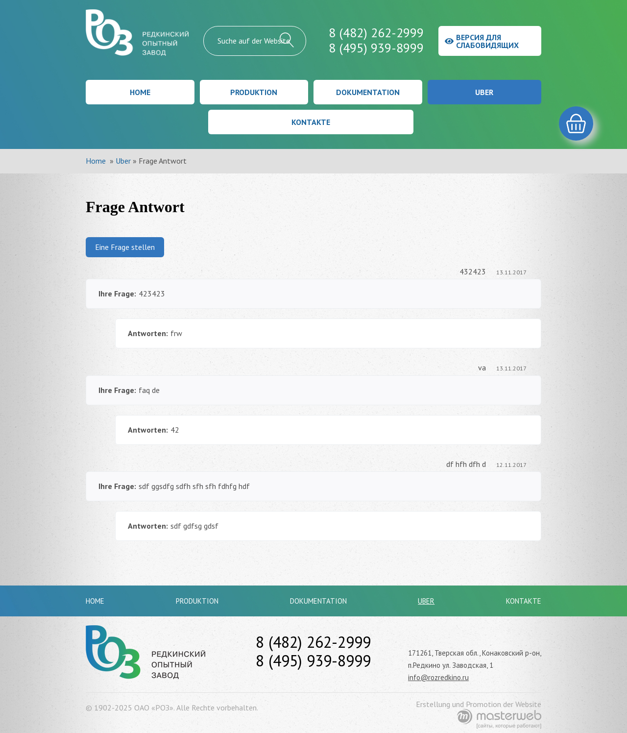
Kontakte (310, 122)
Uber (484, 92)
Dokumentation (368, 92)
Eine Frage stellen (125, 247)
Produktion (253, 92)
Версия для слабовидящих (482, 41)
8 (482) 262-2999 (376, 32)
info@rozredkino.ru (438, 677)
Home (140, 92)
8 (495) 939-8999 (376, 48)
